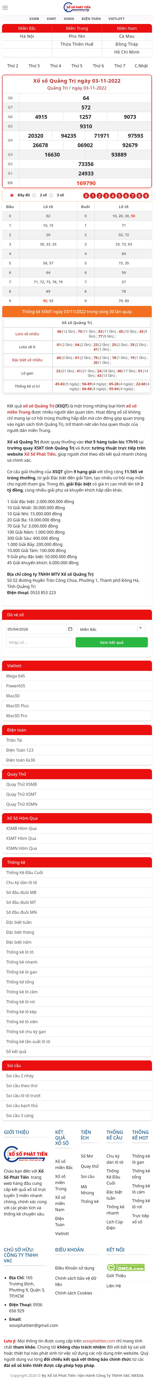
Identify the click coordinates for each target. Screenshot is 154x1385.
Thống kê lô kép (21, 1015)
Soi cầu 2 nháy (20, 1079)
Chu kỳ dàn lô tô (21, 885)
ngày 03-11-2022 (89, 91)
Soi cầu (14, 1068)
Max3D (13, 699)
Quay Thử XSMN (21, 807)
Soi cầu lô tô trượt (23, 1098)
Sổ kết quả (16, 1054)
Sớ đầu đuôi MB (21, 895)
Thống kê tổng (20, 985)
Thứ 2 (12, 69)
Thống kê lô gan (21, 975)
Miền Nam (127, 31)
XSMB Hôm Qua (21, 831)
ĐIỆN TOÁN (89, 20)
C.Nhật (141, 69)
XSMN (69, 20)
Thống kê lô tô (20, 955)
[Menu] (5, 8)
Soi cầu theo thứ (21, 1089)
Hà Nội (27, 39)
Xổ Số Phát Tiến (40, 457)
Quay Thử (16, 777)
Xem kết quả (111, 645)
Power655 (15, 689)
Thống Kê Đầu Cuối (24, 875)
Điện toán (16, 733)
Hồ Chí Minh (126, 55)
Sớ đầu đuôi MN (21, 915)
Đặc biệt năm (18, 945)
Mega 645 (15, 679)
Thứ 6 (98, 69)
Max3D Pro (16, 719)
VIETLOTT (112, 20)
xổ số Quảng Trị (38, 409)
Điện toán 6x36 (20, 763)
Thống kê (16, 865)
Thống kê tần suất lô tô (28, 1044)
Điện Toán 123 (19, 753)
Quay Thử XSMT (21, 797)
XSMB (39, 20)
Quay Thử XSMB (21, 787)
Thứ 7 (119, 69)
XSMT (53, 20)
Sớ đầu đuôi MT (21, 905)
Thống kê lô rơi (20, 1005)
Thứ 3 (34, 69)
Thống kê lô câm (22, 995)
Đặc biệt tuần (19, 925)
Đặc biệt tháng (20, 935)
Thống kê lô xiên (22, 1025)
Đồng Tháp (127, 47)
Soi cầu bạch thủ (22, 1108)
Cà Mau (127, 39)
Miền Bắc (27, 31)
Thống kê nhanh (22, 965)
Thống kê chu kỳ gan (26, 1034)
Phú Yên (77, 39)
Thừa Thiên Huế (77, 47)
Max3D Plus (17, 709)
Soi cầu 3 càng (19, 1118)
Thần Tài (14, 743)
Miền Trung (77, 31)
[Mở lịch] (70, 632)
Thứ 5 (77, 69)
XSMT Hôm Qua (21, 841)
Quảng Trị (57, 91)
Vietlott (14, 669)
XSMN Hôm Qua (21, 851)
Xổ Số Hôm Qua (22, 821)
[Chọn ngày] (40, 632)
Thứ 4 (55, 69)
